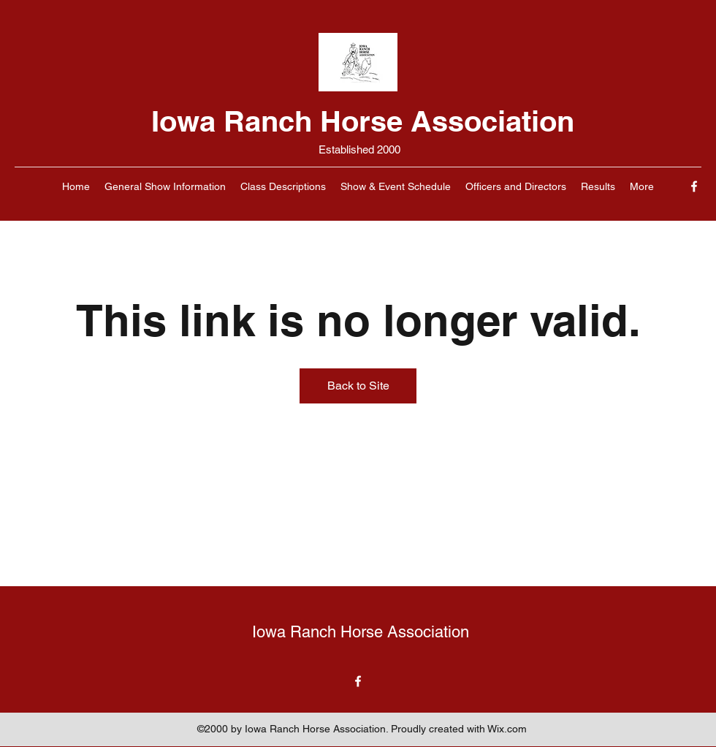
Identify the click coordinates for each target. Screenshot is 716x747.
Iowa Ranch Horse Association (362, 121)
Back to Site (358, 386)
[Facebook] (694, 186)
